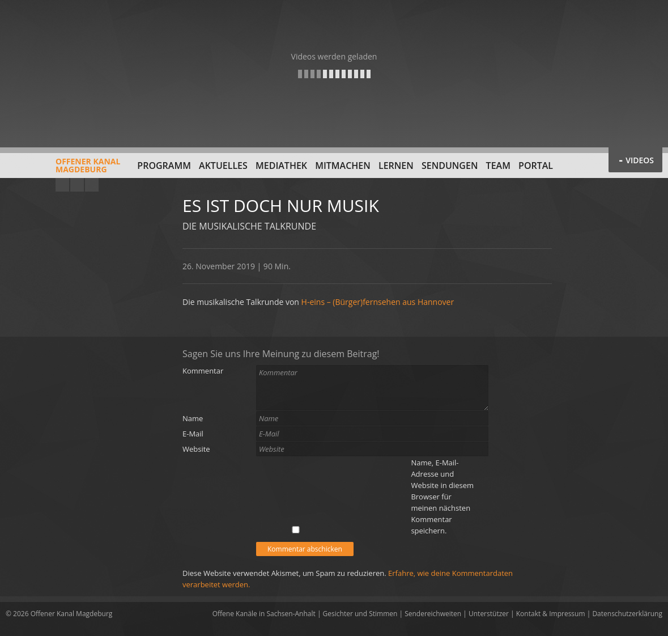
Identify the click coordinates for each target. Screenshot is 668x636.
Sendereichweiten (433, 613)
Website (196, 449)
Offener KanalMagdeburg (63, 169)
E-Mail (192, 434)
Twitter (92, 185)
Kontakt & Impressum (550, 613)
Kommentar (202, 371)
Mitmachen (343, 165)
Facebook (77, 185)
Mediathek (281, 165)
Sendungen (450, 165)
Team (498, 165)
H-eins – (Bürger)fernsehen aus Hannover (377, 301)
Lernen (396, 165)
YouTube (62, 185)
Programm (164, 165)
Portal (535, 165)
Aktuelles (223, 165)
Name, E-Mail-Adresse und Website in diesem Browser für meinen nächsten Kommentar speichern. (442, 496)
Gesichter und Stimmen (360, 613)
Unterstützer (489, 613)
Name (192, 418)
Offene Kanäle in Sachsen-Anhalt (264, 613)
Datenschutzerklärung (627, 613)
